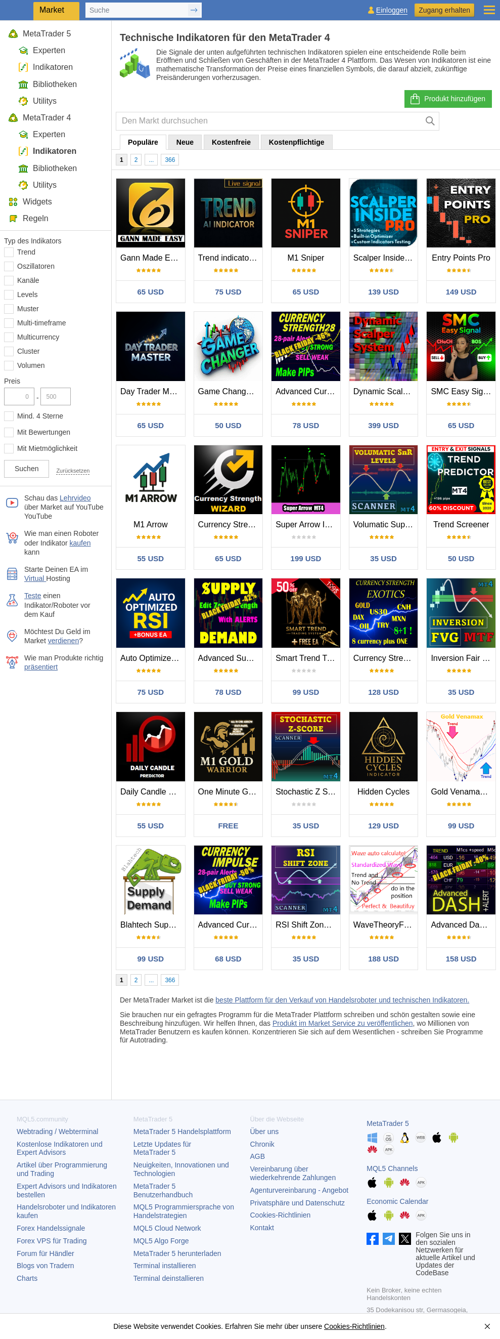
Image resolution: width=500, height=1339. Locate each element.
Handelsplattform (182, 1131)
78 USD (306, 425)
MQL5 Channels (392, 1168)
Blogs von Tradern (45, 1266)
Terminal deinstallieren (168, 1278)
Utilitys (37, 101)
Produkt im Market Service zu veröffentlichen (342, 1023)
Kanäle (28, 280)
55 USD (151, 558)
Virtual (35, 578)
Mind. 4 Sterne (40, 416)
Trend (26, 252)
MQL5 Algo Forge (161, 1241)
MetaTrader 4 (39, 117)
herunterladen (177, 1253)
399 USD (383, 425)
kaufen (80, 543)
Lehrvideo (75, 498)
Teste (32, 596)
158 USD (461, 958)
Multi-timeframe (41, 323)
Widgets (30, 201)
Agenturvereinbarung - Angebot (299, 1190)
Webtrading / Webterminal (57, 1131)
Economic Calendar (397, 1201)
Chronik (262, 1144)
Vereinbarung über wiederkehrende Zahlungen (293, 1173)
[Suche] (430, 121)
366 (170, 159)
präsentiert (41, 667)
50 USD (228, 425)
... (151, 159)
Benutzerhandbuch (163, 1190)
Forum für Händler (45, 1253)
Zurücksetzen (72, 471)
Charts (27, 1278)
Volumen (30, 365)
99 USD (306, 692)
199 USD (306, 558)
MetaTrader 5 (39, 33)
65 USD (151, 291)
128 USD (383, 692)
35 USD (383, 558)
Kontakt (262, 1228)
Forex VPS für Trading (52, 1241)
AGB (257, 1156)
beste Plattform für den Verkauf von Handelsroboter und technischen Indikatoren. (342, 1000)
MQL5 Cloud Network (167, 1228)
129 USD (383, 825)
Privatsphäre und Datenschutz (297, 1203)
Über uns (264, 1131)
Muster (28, 309)
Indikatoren (45, 67)
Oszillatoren (36, 266)
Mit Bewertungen (43, 432)
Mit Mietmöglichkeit (47, 448)
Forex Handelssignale (51, 1228)
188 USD (383, 958)
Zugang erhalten (444, 10)
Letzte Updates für (162, 1148)
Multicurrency (38, 337)
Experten (41, 50)
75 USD (228, 291)
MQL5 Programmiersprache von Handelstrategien (183, 1211)
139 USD (383, 291)
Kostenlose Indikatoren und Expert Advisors (60, 1148)
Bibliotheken (47, 84)
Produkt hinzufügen (447, 99)
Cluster (28, 351)
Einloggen (391, 10)
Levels (27, 294)
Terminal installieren (164, 1266)
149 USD (461, 291)
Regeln (28, 218)
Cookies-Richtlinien (280, 1215)
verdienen (63, 641)
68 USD (228, 958)
